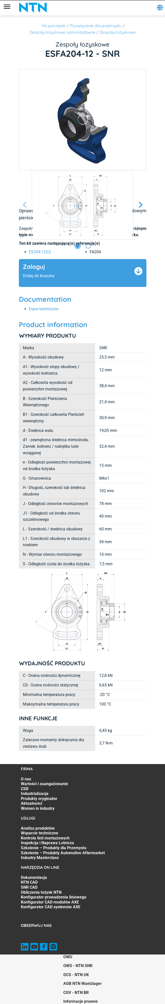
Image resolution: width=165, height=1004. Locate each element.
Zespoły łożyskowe (118, 32)
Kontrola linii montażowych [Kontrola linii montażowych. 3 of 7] (45, 838)
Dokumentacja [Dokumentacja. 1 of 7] (34, 877)
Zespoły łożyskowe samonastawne (62, 32)
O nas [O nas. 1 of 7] (26, 779)
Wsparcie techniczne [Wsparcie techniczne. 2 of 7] (39, 833)
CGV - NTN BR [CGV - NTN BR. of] (76, 992)
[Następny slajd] (140, 205)
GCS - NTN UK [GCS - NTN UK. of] (76, 974)
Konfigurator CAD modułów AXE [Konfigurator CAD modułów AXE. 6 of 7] (50, 902)
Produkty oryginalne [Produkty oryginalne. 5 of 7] (39, 798)
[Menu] (7, 7)
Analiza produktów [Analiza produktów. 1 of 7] (38, 828)
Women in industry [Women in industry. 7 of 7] (37, 808)
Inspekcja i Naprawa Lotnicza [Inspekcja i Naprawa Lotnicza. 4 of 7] (47, 842)
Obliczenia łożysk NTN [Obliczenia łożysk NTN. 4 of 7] (41, 892)
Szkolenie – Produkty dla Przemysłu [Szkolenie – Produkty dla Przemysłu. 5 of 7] (53, 847)
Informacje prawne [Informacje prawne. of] (80, 1001)
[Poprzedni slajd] (25, 205)
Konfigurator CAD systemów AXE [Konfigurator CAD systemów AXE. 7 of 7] (50, 907)
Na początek (54, 25)
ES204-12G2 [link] (40, 251)
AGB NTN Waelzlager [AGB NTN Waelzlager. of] (82, 983)
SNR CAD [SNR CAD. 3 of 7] (29, 887)
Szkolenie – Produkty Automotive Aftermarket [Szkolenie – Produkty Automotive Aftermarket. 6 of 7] (63, 852)
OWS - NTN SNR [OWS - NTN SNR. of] (77, 965)
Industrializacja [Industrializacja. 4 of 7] (34, 793)
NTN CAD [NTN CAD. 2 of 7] (29, 882)
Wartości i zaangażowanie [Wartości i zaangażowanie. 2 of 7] (44, 783)
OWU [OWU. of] (67, 957)
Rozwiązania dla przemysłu (95, 25)
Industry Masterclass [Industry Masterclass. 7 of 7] (40, 857)
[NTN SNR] (33, 8)
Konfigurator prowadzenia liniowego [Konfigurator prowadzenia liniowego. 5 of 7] (53, 897)
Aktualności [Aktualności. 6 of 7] (31, 803)
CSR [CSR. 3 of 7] (24, 788)
